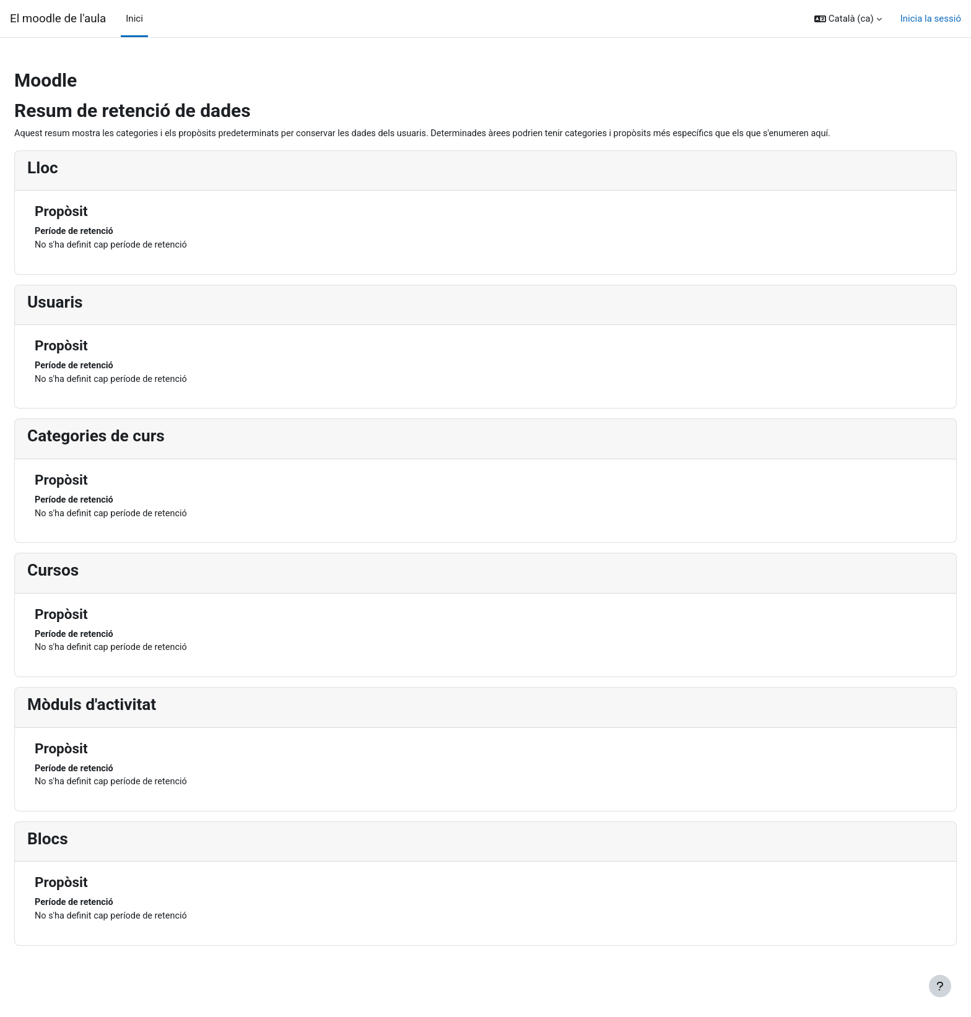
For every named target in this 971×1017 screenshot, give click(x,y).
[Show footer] (940, 986)
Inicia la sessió (930, 18)
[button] (848, 19)
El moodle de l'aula (58, 18)
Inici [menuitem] (134, 18)
